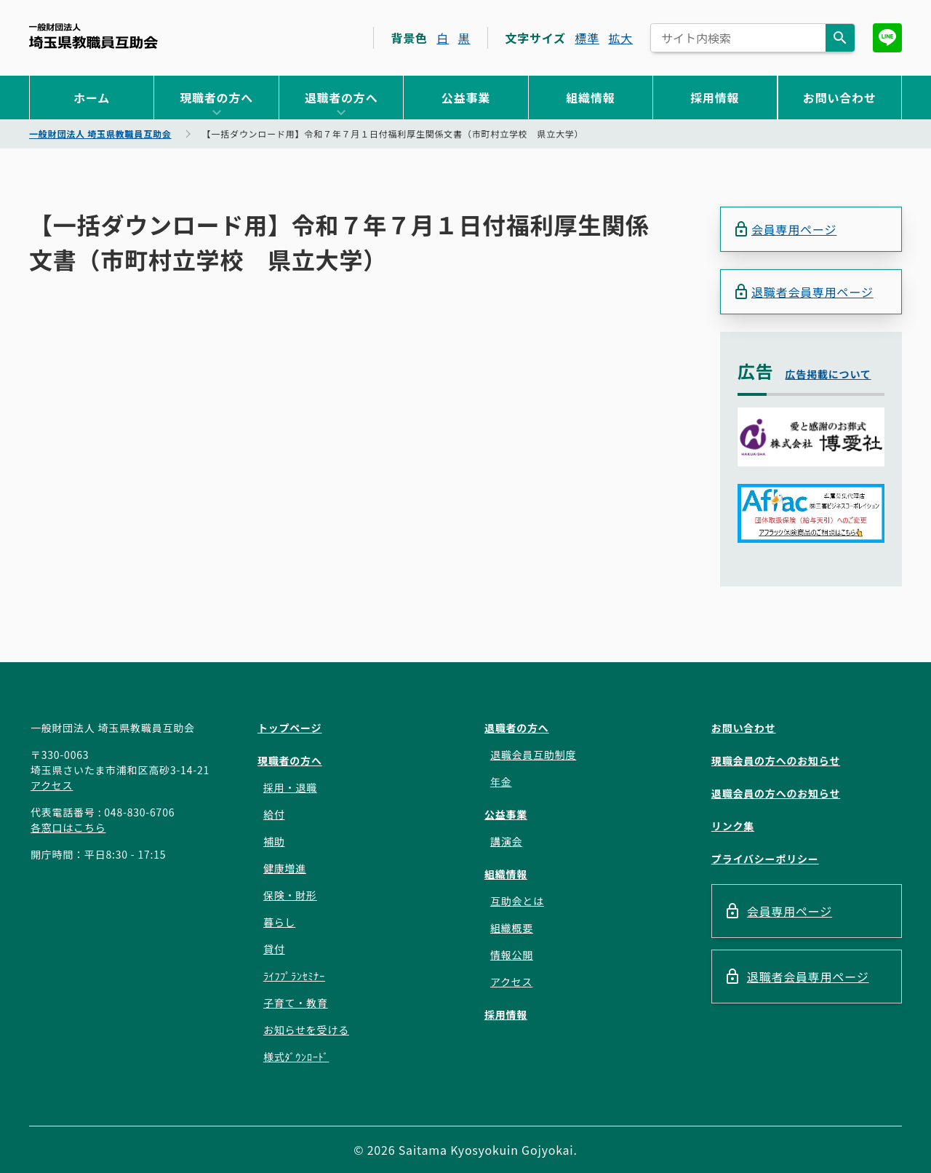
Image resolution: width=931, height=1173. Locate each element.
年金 (501, 781)
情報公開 (511, 954)
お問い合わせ (839, 97)
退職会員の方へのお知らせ (775, 793)
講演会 (506, 841)
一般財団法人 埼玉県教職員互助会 (93, 36)
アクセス (52, 785)
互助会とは (517, 901)
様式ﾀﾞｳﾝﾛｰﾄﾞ (296, 1056)
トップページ (289, 727)
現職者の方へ (216, 97)
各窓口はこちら (68, 827)
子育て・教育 (295, 1002)
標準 (587, 38)
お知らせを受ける (306, 1029)
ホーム (91, 97)
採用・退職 (290, 787)
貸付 (274, 949)
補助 (274, 841)
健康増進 (284, 868)
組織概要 (511, 927)
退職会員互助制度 (533, 754)
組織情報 (590, 97)
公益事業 (465, 97)
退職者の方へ (341, 97)
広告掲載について (828, 374)
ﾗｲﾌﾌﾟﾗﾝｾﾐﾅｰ (294, 976)
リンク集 (732, 826)
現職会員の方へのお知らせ (775, 760)
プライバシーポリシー (765, 858)
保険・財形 (290, 895)
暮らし (279, 922)
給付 (274, 814)
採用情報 (714, 97)
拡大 (620, 38)
